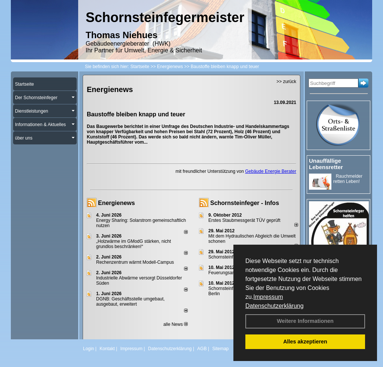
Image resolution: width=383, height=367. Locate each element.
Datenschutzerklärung (274, 306)
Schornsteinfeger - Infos (244, 203)
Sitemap (220, 348)
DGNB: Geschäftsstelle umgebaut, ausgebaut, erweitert (130, 301)
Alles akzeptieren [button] (305, 342)
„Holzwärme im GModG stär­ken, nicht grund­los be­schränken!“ (133, 244)
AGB (201, 348)
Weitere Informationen (305, 321)
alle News (175, 324)
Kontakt (107, 348)
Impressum (268, 297)
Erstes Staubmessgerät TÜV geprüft (244, 220)
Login (88, 348)
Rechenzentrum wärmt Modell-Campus (135, 262)
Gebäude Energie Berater (270, 171)
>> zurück (286, 81)
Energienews (116, 203)
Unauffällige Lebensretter (326, 163)
